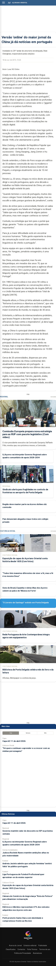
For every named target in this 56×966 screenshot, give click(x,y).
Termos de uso (44, 949)
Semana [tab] (28, 733)
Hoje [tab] (11, 733)
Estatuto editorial (30, 945)
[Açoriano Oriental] (28, 940)
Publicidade (42, 945)
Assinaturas (37, 953)
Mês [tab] (45, 733)
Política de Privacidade (22, 953)
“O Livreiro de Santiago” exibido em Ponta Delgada (25, 602)
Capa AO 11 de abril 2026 (14, 741)
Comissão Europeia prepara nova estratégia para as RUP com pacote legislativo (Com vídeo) (27, 434)
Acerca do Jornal (15, 945)
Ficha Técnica (32, 949)
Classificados (11, 949)
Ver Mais (53, 397)
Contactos (21, 949)
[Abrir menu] (3, 2)
